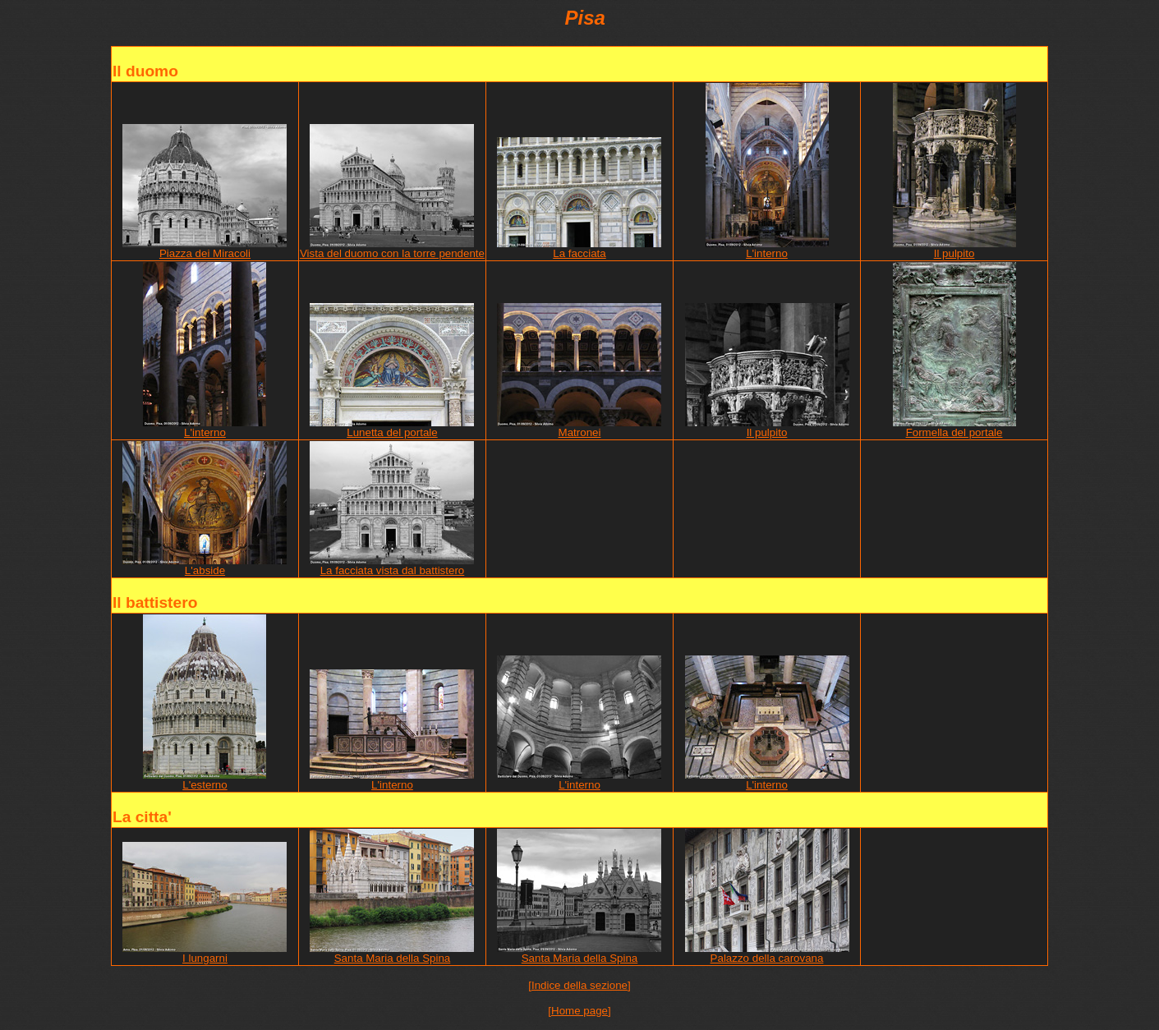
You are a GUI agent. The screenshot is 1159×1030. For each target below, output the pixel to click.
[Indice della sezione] (579, 985)
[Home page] (579, 1011)
